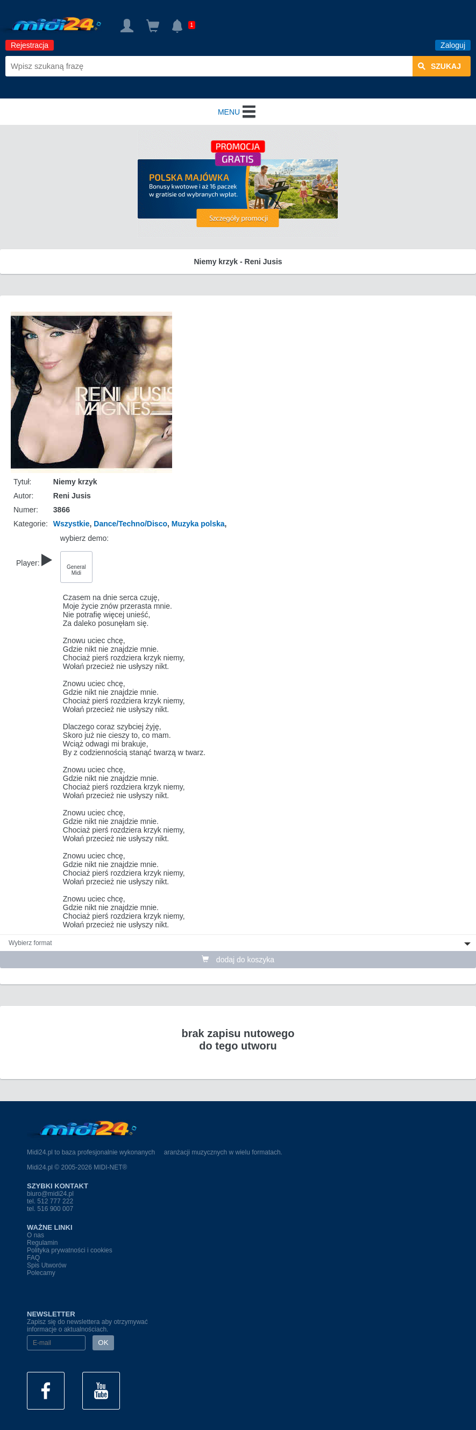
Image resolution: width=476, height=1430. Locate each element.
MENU (238, 112)
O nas (35, 1235)
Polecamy (41, 1273)
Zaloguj (453, 45)
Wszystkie (71, 523)
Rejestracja (29, 45)
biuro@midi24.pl (50, 1193)
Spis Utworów (46, 1265)
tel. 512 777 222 (50, 1201)
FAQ (33, 1258)
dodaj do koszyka (238, 959)
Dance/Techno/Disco (130, 523)
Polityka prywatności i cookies (69, 1250)
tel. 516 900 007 (50, 1209)
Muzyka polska (198, 523)
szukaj (439, 66)
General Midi (76, 570)
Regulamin (42, 1242)
